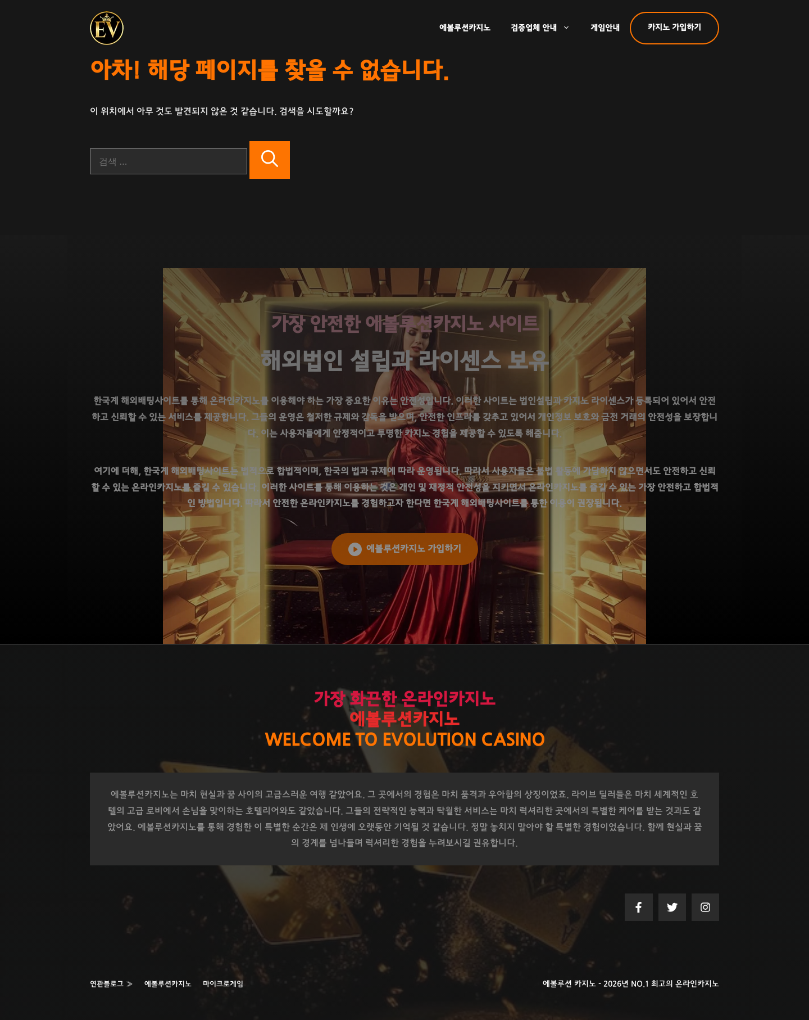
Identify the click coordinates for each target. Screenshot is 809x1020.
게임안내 (605, 28)
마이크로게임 (223, 984)
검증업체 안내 (545, 28)
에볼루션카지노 (464, 28)
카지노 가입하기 (674, 27)
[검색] (269, 160)
